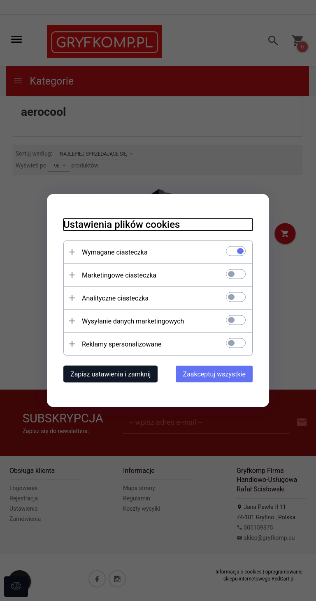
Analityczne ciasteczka (115, 298)
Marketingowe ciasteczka (119, 275)
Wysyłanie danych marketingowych (133, 321)
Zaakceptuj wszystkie (214, 374)
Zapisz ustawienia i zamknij (110, 374)
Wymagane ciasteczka (115, 252)
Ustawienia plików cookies (121, 224)
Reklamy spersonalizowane (121, 344)
